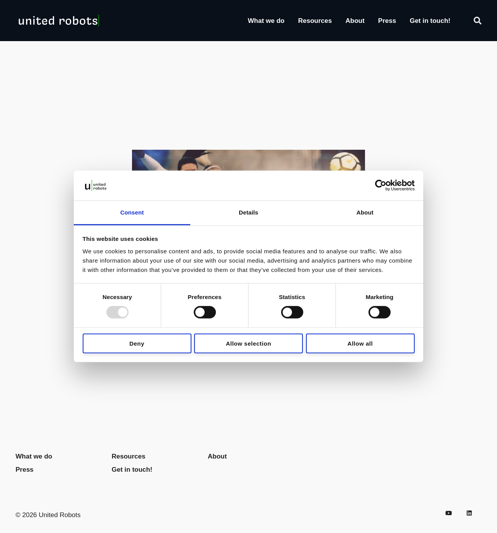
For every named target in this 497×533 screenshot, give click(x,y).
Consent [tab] (132, 212)
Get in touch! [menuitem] (132, 469)
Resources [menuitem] (129, 456)
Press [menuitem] (24, 469)
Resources (315, 20)
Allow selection (248, 343)
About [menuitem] (217, 456)
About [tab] (365, 212)
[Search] (477, 20)
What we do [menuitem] (34, 456)
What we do (266, 20)
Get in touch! (430, 20)
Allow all (360, 343)
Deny (136, 343)
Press (387, 20)
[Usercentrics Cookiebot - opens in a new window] (381, 185)
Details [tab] (248, 212)
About (355, 20)
